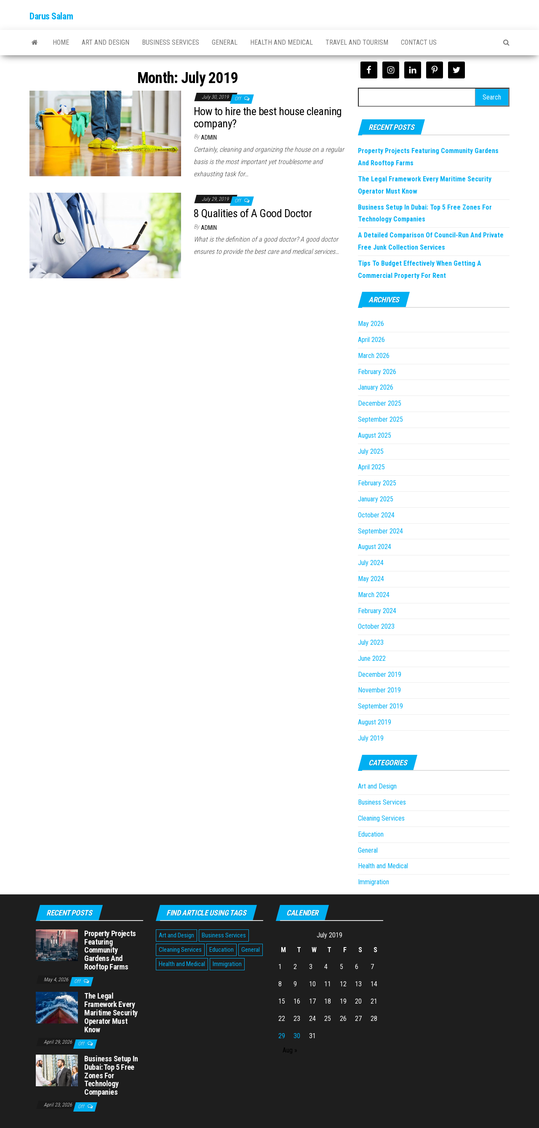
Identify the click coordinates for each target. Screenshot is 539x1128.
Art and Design (105, 42)
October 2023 (376, 626)
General (224, 42)
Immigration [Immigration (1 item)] (227, 964)
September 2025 (380, 419)
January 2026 (375, 387)
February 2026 (377, 372)
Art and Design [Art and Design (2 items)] (176, 935)
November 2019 (379, 690)
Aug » (290, 1050)
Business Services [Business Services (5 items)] (224, 935)
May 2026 (371, 324)
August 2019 (374, 722)
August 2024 (374, 547)
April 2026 (371, 340)
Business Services (170, 42)
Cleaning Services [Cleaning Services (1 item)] (180, 949)
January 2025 (375, 499)
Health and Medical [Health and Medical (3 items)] (182, 964)
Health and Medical (281, 42)
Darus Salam (51, 16)
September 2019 (380, 706)
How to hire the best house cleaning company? (268, 117)
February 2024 (377, 611)
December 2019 (379, 674)
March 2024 (374, 595)
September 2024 (380, 531)
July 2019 (371, 738)
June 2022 (372, 658)
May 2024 (371, 579)
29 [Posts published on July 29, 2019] (281, 1036)
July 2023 (371, 642)
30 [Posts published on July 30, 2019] (297, 1036)
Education (371, 834)
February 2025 (377, 483)
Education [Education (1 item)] (221, 949)
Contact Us (419, 42)
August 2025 (374, 435)
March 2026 (374, 356)
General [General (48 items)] (250, 949)
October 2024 (376, 515)
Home (61, 42)
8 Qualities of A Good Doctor (253, 213)
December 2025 (379, 403)
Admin (209, 137)
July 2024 (371, 563)
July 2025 (371, 451)
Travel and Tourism (357, 42)
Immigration (373, 882)
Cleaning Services (381, 818)
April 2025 (371, 467)
